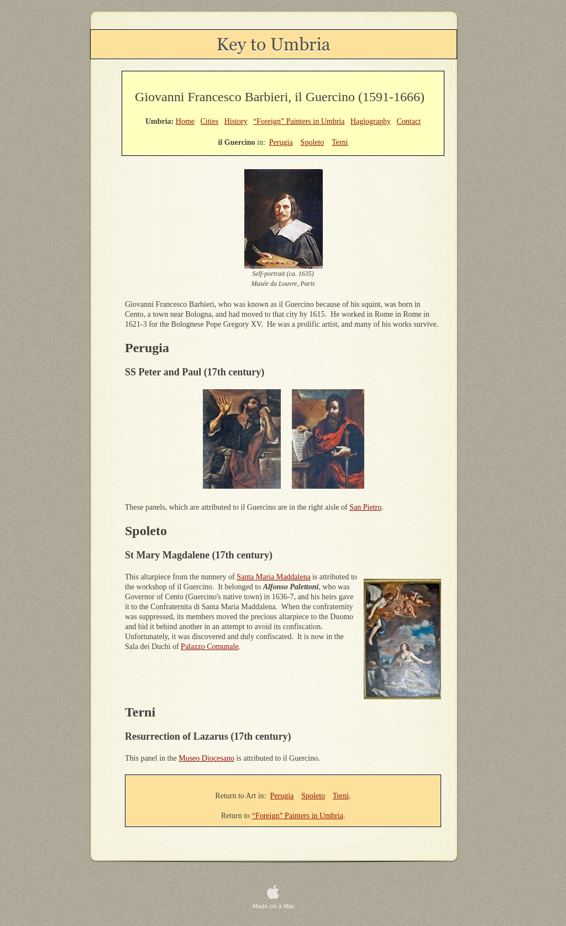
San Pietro (365, 507)
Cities (209, 121)
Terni (341, 796)
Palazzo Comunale (210, 646)
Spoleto (313, 796)
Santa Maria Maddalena (274, 577)
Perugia (282, 796)
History (236, 121)
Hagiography (370, 121)
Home (185, 121)
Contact (409, 121)
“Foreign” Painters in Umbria (297, 816)
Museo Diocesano (206, 758)
